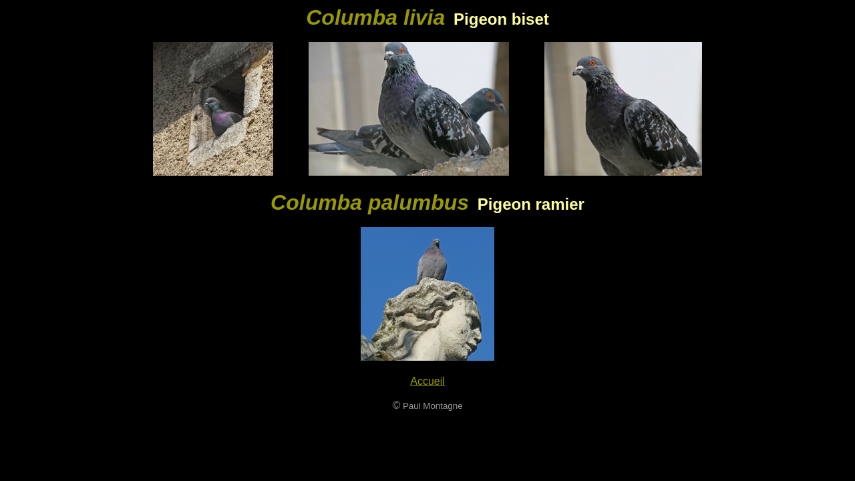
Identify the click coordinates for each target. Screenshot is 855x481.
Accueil (427, 381)
